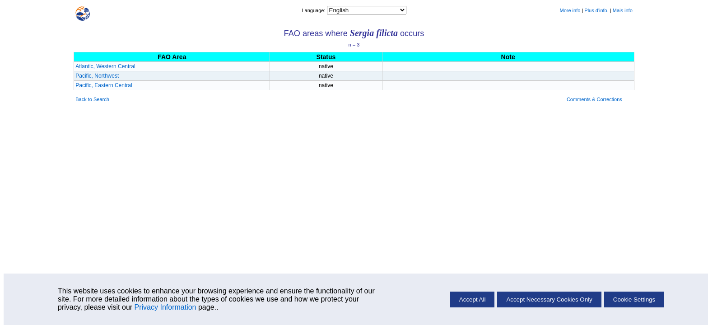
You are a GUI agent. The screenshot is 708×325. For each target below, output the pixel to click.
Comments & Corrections (594, 99)
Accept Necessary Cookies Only (549, 299)
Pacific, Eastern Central (103, 85)
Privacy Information (165, 307)
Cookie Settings (634, 299)
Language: (314, 10)
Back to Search (92, 99)
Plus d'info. (596, 10)
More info (569, 10)
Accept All (472, 299)
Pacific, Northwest (97, 76)
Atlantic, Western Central (105, 66)
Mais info (623, 10)
